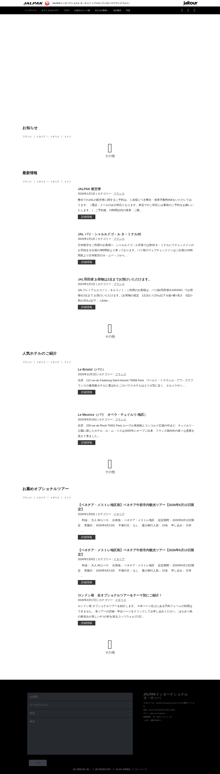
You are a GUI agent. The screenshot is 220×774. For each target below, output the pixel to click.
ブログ (67, 10)
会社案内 (117, 10)
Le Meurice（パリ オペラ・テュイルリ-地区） (113, 411)
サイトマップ (141, 762)
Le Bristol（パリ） (92, 367)
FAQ (128, 10)
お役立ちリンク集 (82, 10)
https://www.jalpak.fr (157, 706)
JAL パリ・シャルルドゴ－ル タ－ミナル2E (110, 233)
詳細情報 (87, 216)
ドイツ (65, 136)
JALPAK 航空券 (90, 189)
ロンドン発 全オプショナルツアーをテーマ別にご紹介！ (121, 589)
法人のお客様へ (102, 10)
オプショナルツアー (50, 10)
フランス (25, 136)
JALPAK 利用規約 (123, 762)
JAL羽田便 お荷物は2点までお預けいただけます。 (115, 277)
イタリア (38, 136)
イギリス (52, 136)
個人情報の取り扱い (82, 762)
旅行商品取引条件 (103, 762)
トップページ (31, 10)
